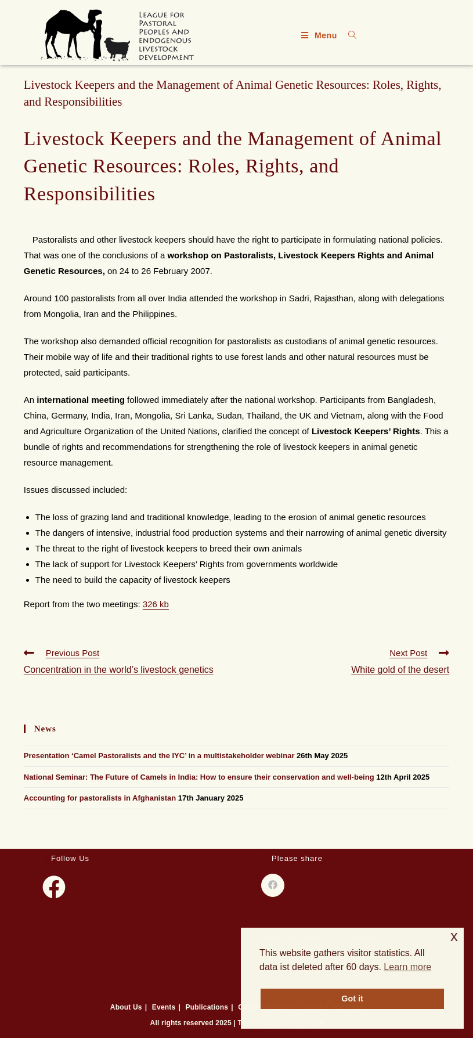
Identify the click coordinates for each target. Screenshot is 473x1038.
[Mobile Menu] (320, 35)
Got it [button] (352, 998)
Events (164, 1007)
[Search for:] (348, 35)
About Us (126, 1007)
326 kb (156, 604)
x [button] (454, 936)
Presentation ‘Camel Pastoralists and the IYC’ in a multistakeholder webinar (159, 755)
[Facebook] (54, 887)
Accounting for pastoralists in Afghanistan (100, 798)
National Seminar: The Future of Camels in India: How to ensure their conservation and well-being (199, 777)
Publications (206, 1007)
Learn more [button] (407, 967)
